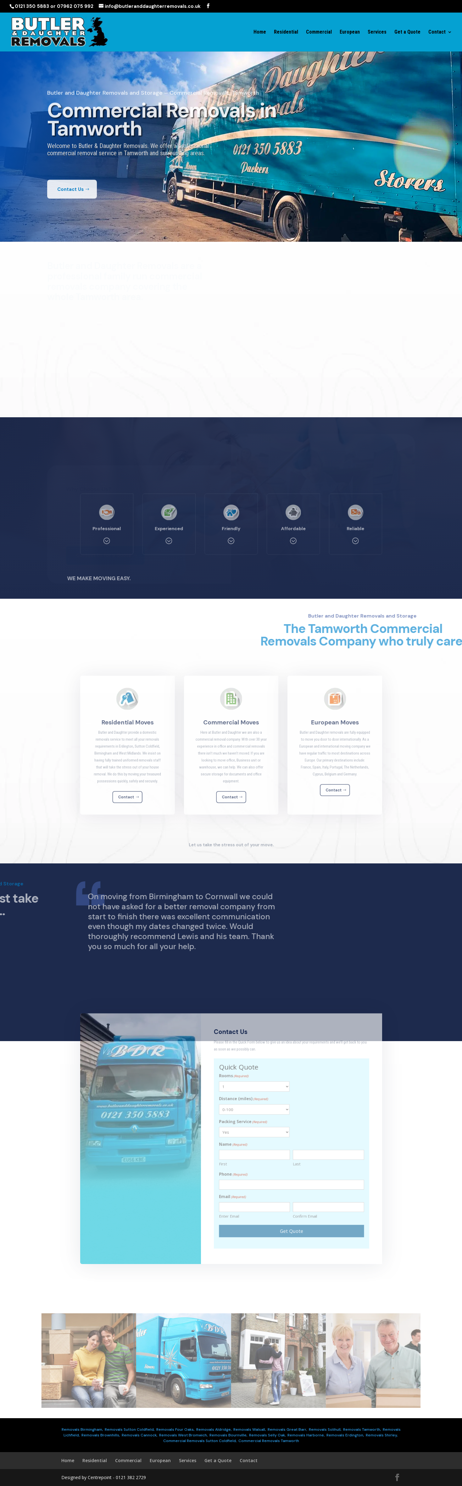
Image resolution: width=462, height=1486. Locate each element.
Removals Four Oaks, (175, 1429)
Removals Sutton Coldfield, (129, 1429)
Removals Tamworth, (362, 1429)
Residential (286, 32)
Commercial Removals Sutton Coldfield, (200, 1440)
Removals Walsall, (249, 1429)
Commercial (319, 32)
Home (259, 32)
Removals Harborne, (306, 1435)
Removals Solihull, (325, 1429)
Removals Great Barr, (287, 1429)
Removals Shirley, (382, 1435)
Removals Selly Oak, (267, 1435)
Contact (437, 32)
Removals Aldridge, (213, 1429)
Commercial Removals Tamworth (268, 1440)
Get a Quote (407, 32)
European (350, 32)
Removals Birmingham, (82, 1429)
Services (377, 32)
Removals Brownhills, (100, 1435)
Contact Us (70, 206)
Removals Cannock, (139, 1435)
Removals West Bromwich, (183, 1435)
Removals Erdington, (345, 1435)
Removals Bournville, (228, 1435)
